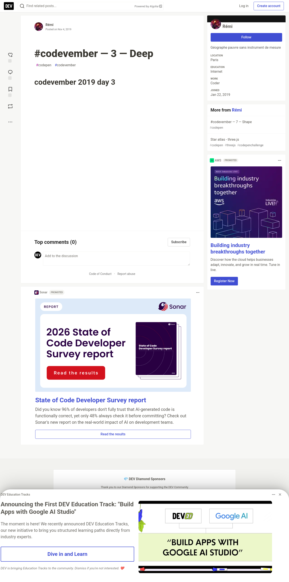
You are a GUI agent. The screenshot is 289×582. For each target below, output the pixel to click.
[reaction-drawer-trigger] (10, 57)
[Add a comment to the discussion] (116, 258)
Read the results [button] (112, 434)
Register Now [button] (224, 281)
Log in (243, 6)
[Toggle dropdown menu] (197, 292)
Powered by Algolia (148, 6)
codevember (65, 65)
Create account (268, 6)
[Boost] (10, 106)
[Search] (22, 6)
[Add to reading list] (10, 91)
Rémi (49, 25)
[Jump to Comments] (10, 74)
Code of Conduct (100, 274)
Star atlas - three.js (246, 142)
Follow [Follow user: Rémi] (246, 37)
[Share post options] (10, 122)
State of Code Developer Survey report (90, 400)
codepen (43, 65)
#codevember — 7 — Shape (246, 125)
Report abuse (126, 274)
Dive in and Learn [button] (67, 554)
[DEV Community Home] (8, 6)
